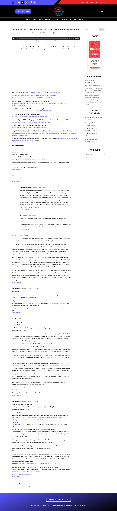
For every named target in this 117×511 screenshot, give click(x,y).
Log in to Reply (16, 169)
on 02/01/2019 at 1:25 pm (39, 187)
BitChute (26, 92)
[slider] (43, 38)
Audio (39, 19)
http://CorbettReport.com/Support (68, 138)
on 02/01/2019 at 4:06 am (21, 235)
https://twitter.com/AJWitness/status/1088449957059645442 (30, 116)
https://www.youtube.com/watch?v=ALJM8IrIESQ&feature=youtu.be (37, 463)
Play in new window (42, 41)
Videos (47, 19)
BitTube (32, 92)
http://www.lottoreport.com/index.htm (21, 474)
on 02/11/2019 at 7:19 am (31, 401)
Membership (89, 2)
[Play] (14, 38)
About (34, 19)
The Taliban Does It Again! (93, 85)
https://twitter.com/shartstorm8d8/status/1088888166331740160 (31, 122)
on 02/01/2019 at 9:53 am (31, 288)
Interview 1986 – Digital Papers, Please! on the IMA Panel (93, 102)
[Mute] (73, 38)
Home (28, 19)
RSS (86, 19)
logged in (22, 487)
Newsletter (57, 19)
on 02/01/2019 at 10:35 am (32, 319)
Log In (97, 2)
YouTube (39, 92)
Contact (80, 19)
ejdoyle (87, 117)
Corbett (34, 33)
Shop (82, 2)
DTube (45, 92)
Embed (59, 41)
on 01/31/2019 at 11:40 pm (23, 149)
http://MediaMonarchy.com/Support (22, 140)
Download (52, 41)
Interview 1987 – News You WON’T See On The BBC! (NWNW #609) (93, 90)
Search (102, 29)
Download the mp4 (55, 92)
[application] (46, 38)
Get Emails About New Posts (58, 499)
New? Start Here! (23, 11)
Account (103, 2)
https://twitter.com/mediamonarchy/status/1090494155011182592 (32, 98)
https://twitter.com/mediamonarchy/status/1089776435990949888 (32, 111)
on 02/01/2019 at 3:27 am (21, 176)
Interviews (50, 33)
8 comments (58, 33)
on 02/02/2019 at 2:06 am (29, 215)
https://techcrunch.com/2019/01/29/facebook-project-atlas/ (29, 127)
